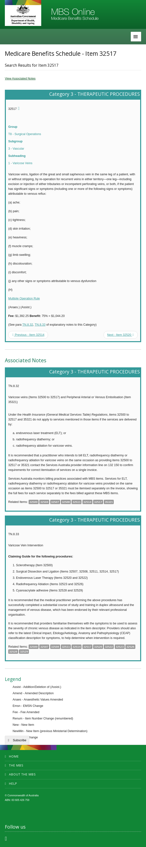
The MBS (16, 765)
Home (14, 756)
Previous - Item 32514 (28, 335)
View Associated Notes (20, 78)
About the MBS (22, 774)
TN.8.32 (27, 324)
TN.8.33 (40, 324)
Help (13, 784)
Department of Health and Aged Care (23, 14)
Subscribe (19, 740)
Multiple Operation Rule (24, 298)
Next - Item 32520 (120, 335)
